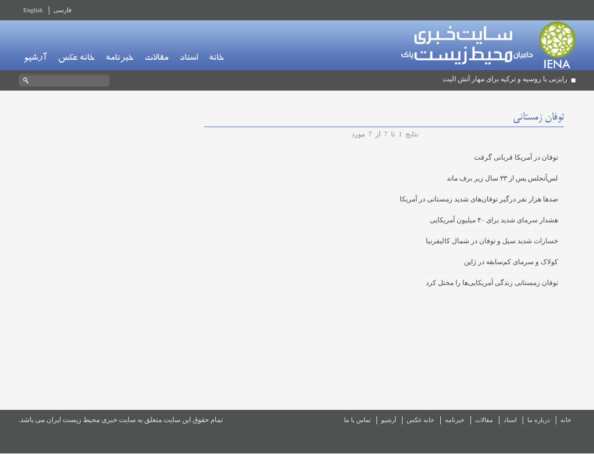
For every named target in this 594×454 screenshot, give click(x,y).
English (33, 9)
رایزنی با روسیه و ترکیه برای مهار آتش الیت (505, 79)
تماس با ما (357, 419)
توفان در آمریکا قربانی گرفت (516, 157)
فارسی (62, 9)
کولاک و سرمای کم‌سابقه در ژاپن (511, 262)
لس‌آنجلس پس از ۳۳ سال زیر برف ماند (502, 178)
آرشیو (35, 58)
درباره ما (538, 419)
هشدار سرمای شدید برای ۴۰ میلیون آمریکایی (494, 220)
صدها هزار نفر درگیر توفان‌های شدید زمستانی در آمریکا (479, 199)
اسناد (188, 58)
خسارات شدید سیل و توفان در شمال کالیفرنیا (492, 241)
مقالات (156, 58)
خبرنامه (119, 58)
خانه (216, 58)
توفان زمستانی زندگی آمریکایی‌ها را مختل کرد (492, 283)
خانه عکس (76, 58)
